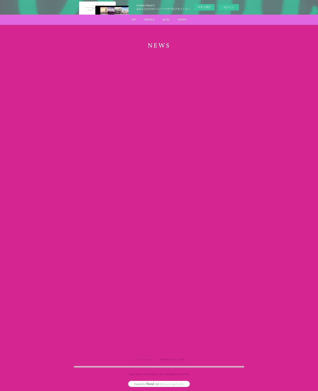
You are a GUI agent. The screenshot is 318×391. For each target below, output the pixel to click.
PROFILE (149, 19)
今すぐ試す (204, 7)
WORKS (182, 19)
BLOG (166, 19)
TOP (133, 19)
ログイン (228, 7)
